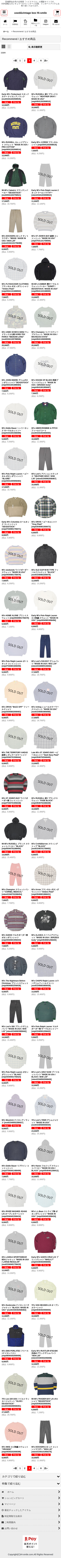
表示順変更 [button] (35, 47)
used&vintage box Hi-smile (30, 12)
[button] (4, 13)
